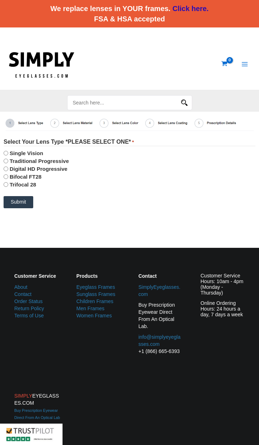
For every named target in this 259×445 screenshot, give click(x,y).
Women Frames (94, 315)
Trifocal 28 (23, 184)
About (21, 287)
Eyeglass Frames (95, 287)
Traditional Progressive (39, 161)
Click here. (191, 8)
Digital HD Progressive (39, 169)
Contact (22, 294)
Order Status (28, 301)
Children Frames (94, 301)
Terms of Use (29, 315)
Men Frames (90, 308)
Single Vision (26, 153)
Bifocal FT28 (25, 177)
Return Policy (29, 308)
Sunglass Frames (95, 294)
